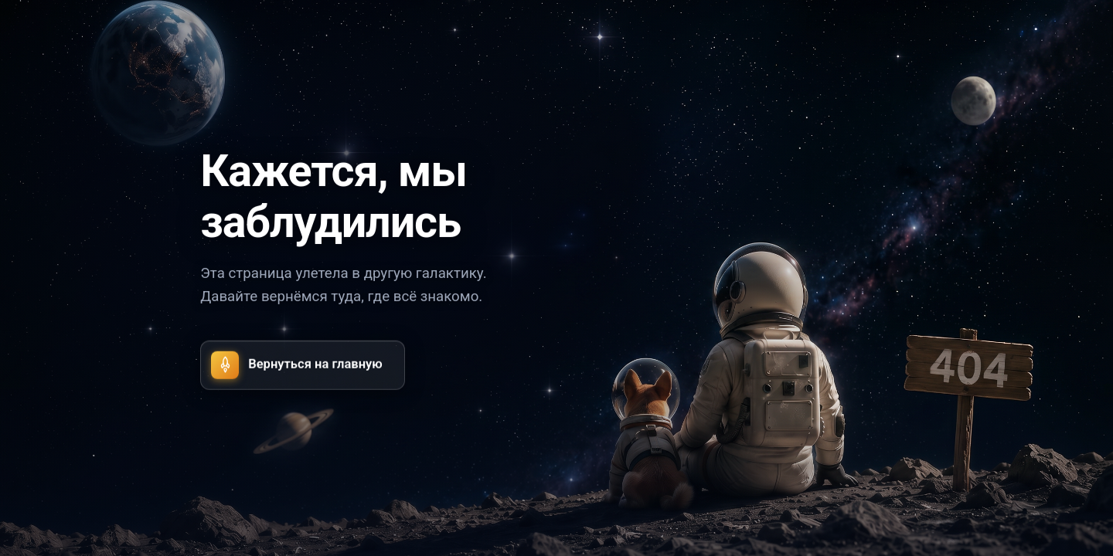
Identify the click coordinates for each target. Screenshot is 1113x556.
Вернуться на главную (297, 364)
